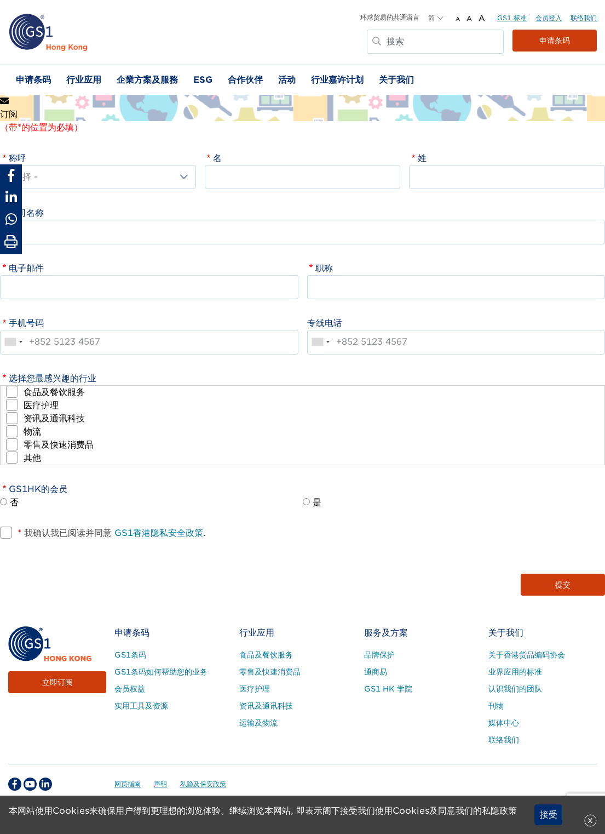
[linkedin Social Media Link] (45, 784)
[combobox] (13, 341)
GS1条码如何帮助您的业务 (161, 671)
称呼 (17, 158)
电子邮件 (26, 268)
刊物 (496, 705)
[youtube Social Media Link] (30, 784)
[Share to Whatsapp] (11, 219)
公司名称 (26, 213)
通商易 (375, 671)
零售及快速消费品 (59, 444)
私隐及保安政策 (203, 784)
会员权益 (129, 688)
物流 (32, 431)
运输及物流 (258, 722)
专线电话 (324, 323)
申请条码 (554, 40)
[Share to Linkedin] (11, 197)
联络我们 (584, 18)
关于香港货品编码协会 (526, 654)
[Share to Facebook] (11, 175)
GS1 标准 (512, 18)
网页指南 (127, 784)
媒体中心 (503, 722)
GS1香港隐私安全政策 (157, 533)
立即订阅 (57, 682)
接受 (548, 814)
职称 (324, 268)
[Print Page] (11, 242)
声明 (160, 784)
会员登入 (548, 18)
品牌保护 (379, 654)
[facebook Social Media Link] (14, 784)
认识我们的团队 (515, 688)
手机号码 (26, 323)
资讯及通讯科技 (54, 418)
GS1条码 (130, 654)
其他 (32, 458)
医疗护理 (41, 405)
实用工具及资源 (141, 705)
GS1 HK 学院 (388, 688)
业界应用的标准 (515, 671)
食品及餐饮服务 (54, 392)
